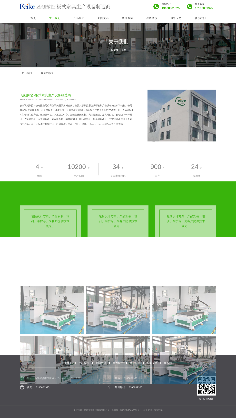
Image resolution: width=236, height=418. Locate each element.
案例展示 (118, 363)
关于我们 (67, 363)
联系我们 (169, 363)
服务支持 (152, 363)
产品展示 (84, 363)
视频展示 (135, 363)
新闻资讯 (101, 363)
